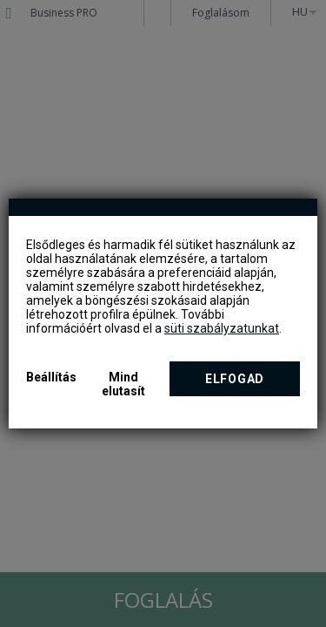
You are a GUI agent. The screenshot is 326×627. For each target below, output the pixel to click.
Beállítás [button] (51, 377)
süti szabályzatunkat (221, 328)
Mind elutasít (123, 384)
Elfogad (234, 379)
